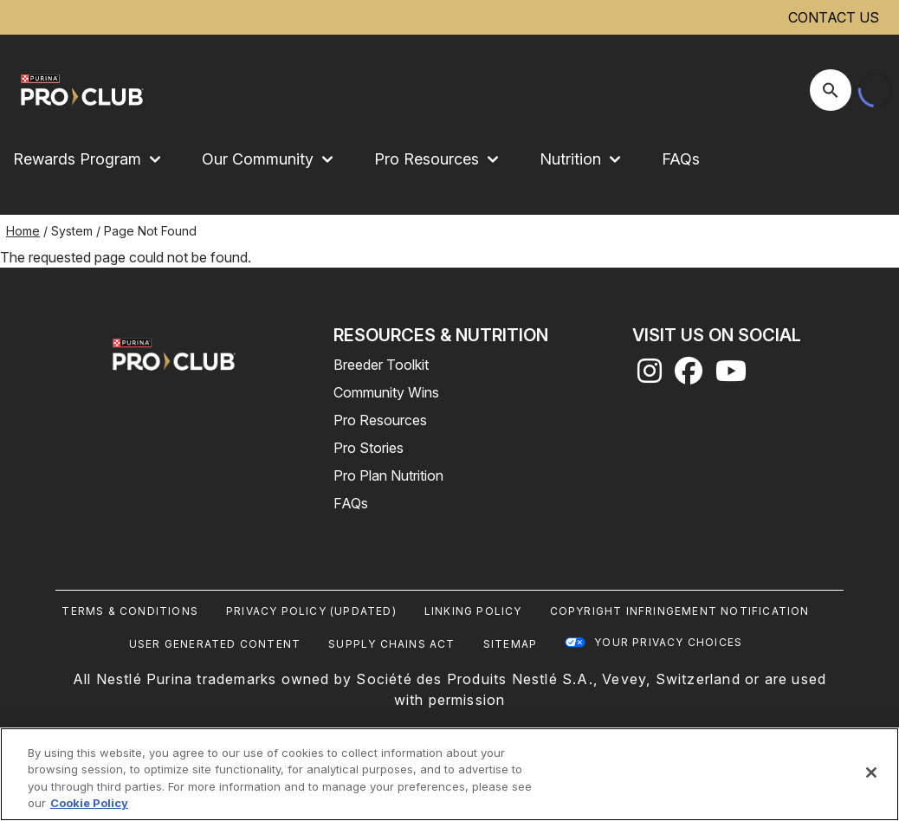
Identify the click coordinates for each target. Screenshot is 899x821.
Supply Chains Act (391, 643)
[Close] (871, 772)
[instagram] (649, 376)
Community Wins (386, 392)
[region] (449, 774)
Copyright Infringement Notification (680, 610)
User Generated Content (215, 643)
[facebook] (688, 376)
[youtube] (731, 376)
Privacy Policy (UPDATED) (311, 610)
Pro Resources (380, 420)
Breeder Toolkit (381, 364)
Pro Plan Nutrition (388, 475)
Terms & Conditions (129, 610)
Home (23, 230)
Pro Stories (368, 447)
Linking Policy (473, 610)
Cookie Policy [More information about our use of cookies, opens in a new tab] (89, 803)
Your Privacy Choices (668, 642)
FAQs (681, 159)
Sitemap (510, 643)
